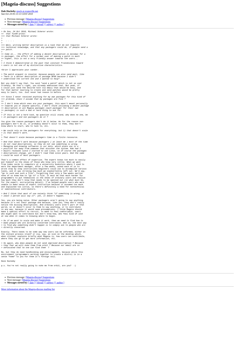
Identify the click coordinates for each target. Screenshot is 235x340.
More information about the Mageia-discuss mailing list (28, 337)
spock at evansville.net (27, 11)
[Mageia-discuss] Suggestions (40, 19)
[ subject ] (50, 24)
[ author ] (59, 24)
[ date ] (31, 24)
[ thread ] (40, 24)
